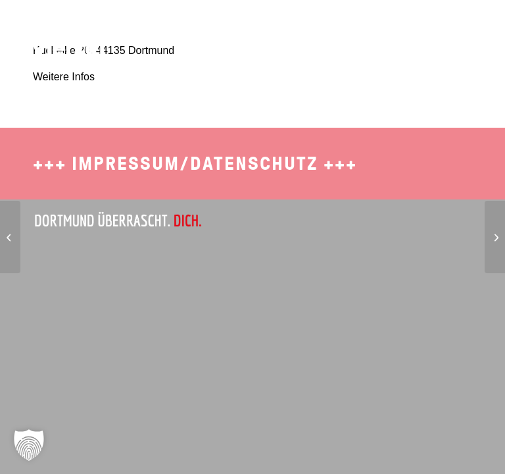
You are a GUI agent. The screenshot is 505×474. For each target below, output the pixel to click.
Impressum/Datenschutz (195, 163)
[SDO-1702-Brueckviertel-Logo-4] (61, 36)
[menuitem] (240, 29)
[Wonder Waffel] (10, 237)
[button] (29, 445)
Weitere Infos (64, 76)
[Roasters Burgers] (495, 237)
